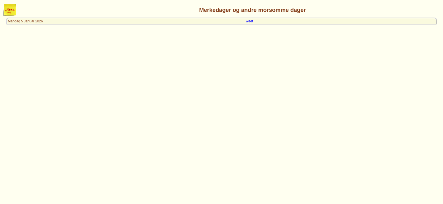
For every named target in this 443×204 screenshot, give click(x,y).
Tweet (248, 21)
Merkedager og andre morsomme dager (252, 10)
